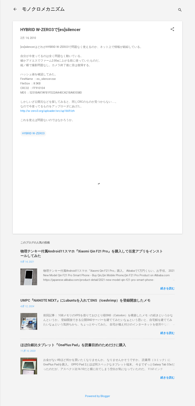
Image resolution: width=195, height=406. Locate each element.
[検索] (180, 10)
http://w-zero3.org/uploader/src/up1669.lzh (47, 111)
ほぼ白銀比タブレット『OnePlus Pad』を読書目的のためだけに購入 (73, 345)
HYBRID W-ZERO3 (33, 133)
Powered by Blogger (97, 396)
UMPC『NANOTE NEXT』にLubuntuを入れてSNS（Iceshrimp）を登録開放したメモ (85, 300)
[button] (172, 29)
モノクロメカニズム (43, 9)
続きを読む (167, 288)
